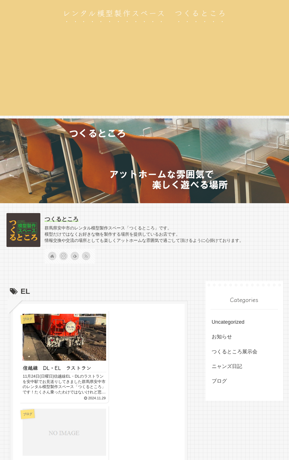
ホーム (179, 442)
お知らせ (222, 336)
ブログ (219, 381)
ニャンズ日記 (227, 366)
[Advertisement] (144, 76)
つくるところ (61, 219)
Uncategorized (228, 322)
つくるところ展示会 (234, 351)
